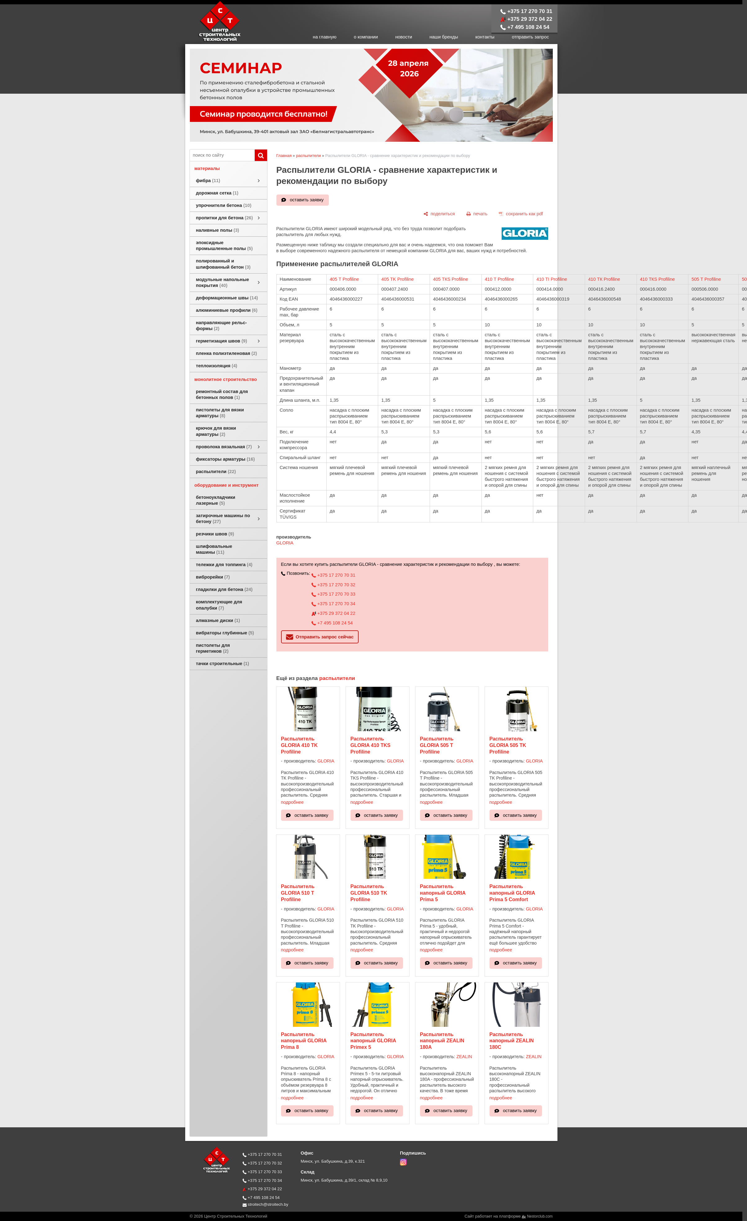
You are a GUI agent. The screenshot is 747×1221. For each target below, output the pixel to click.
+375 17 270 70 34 (333, 603)
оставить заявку (307, 199)
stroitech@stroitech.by (266, 1204)
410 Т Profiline (499, 279)
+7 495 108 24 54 (524, 27)
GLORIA (284, 542)
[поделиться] (439, 213)
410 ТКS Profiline (657, 279)
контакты (485, 36)
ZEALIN (464, 1056)
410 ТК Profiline (604, 279)
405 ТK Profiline (397, 279)
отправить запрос (530, 36)
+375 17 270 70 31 (526, 11)
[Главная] (213, 40)
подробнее (292, 802)
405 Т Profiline (344, 279)
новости (403, 36)
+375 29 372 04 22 (526, 19)
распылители (308, 155)
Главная (284, 155)
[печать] (477, 213)
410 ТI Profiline (551, 279)
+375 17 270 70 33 (333, 594)
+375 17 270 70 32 (333, 584)
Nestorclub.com (540, 1216)
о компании (366, 36)
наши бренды (443, 36)
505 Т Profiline (706, 279)
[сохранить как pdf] (521, 213)
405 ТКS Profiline (450, 279)
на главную (324, 36)
